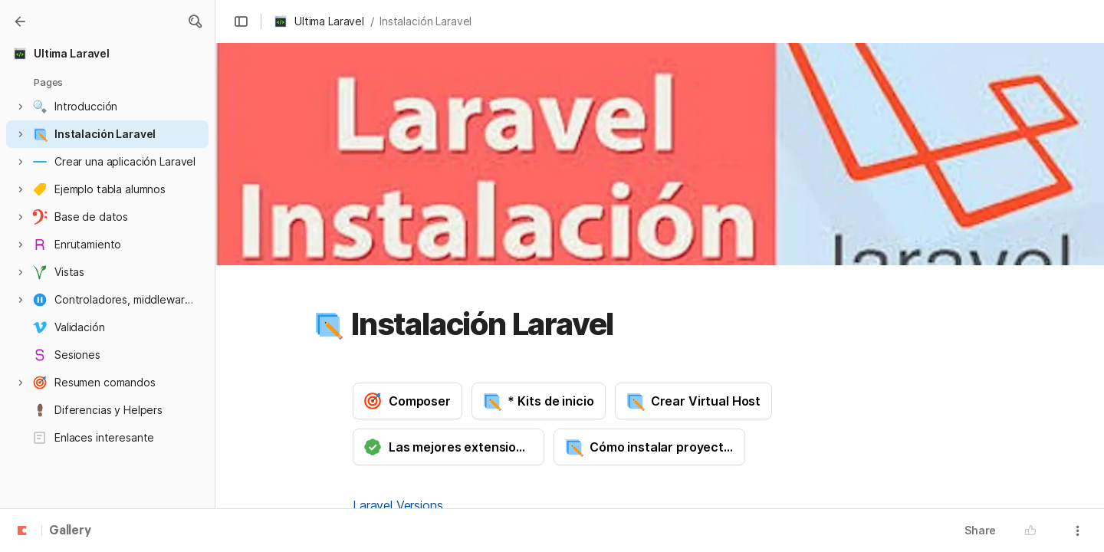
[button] (194, 21)
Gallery (70, 531)
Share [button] (980, 530)
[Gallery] (20, 21)
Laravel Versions (397, 505)
